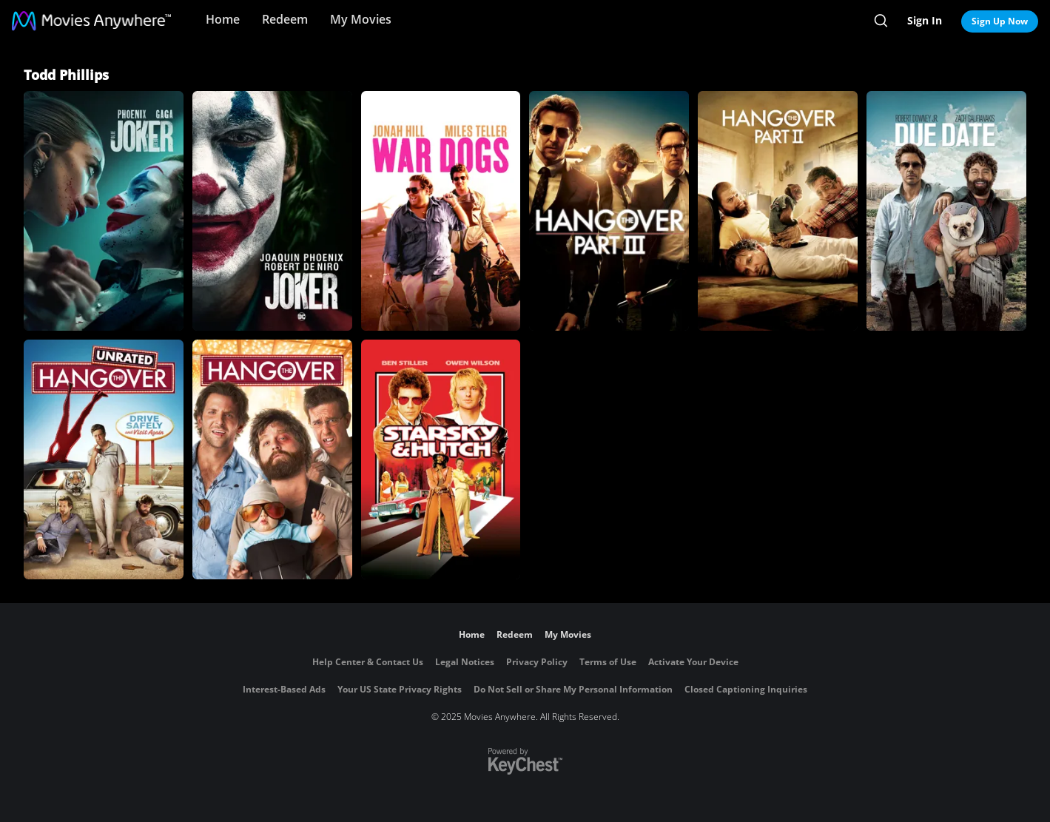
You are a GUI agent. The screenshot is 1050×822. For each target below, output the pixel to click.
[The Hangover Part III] (609, 211)
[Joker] (272, 211)
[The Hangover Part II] (778, 211)
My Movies (360, 19)
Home (223, 19)
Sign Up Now (1000, 21)
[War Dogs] (441, 211)
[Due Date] (946, 211)
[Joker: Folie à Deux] (104, 211)
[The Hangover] (272, 459)
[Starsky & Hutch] (441, 459)
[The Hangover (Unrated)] (104, 459)
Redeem (285, 19)
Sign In (924, 20)
